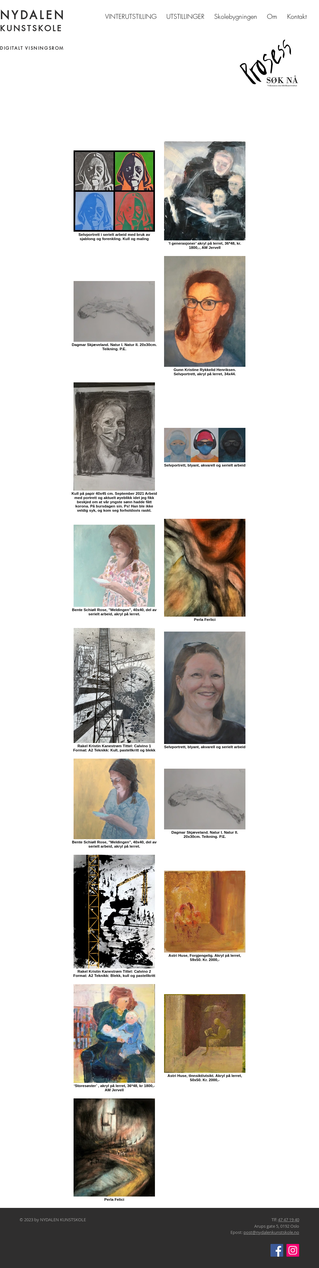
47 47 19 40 (288, 1220)
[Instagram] (292, 1250)
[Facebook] (276, 1250)
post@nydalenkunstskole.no (271, 1232)
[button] (185, 16)
